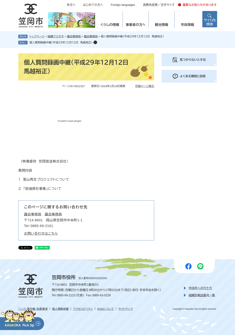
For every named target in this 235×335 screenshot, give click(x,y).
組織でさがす (56, 36)
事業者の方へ (136, 25)
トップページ (36, 36)
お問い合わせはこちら (41, 233)
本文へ (71, 4)
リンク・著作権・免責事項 (33, 308)
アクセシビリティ (83, 308)
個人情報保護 (60, 308)
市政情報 (187, 25)
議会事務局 (74, 36)
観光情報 (161, 25)
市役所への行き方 (200, 288)
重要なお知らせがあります (199, 4)
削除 (95, 42)
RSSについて (105, 308)
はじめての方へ (93, 4)
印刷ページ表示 (144, 86)
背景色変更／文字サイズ (159, 4)
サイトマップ (125, 308)
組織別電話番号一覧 (202, 295)
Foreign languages (123, 4)
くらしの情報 (109, 25)
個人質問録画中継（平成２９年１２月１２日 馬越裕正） (61, 42)
